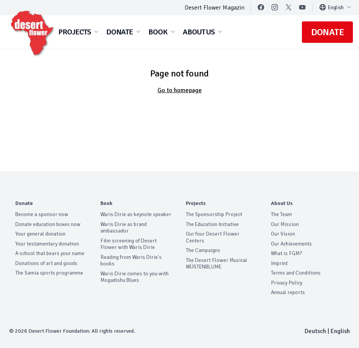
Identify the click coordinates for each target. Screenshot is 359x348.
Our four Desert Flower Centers (212, 237)
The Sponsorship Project (214, 214)
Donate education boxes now (47, 224)
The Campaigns (203, 250)
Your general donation (40, 234)
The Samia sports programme (49, 273)
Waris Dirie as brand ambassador (123, 227)
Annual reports (288, 292)
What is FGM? (286, 253)
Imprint (279, 263)
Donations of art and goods (46, 263)
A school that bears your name (49, 253)
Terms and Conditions (296, 273)
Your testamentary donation (47, 244)
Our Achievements (291, 244)
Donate (327, 32)
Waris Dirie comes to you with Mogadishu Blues (134, 277)
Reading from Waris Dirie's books (131, 260)
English (336, 7)
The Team (281, 214)
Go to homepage (179, 90)
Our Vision (283, 234)
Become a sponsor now (41, 214)
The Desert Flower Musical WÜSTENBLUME (216, 263)
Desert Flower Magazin (214, 7)
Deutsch (315, 331)
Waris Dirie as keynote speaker (135, 214)
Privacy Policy (286, 283)
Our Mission (285, 224)
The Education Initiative (212, 224)
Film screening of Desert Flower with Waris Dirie (128, 244)
